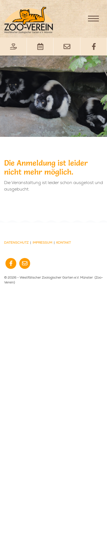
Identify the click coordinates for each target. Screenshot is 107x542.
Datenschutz (16, 243)
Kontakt (63, 243)
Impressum (42, 243)
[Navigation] (93, 18)
